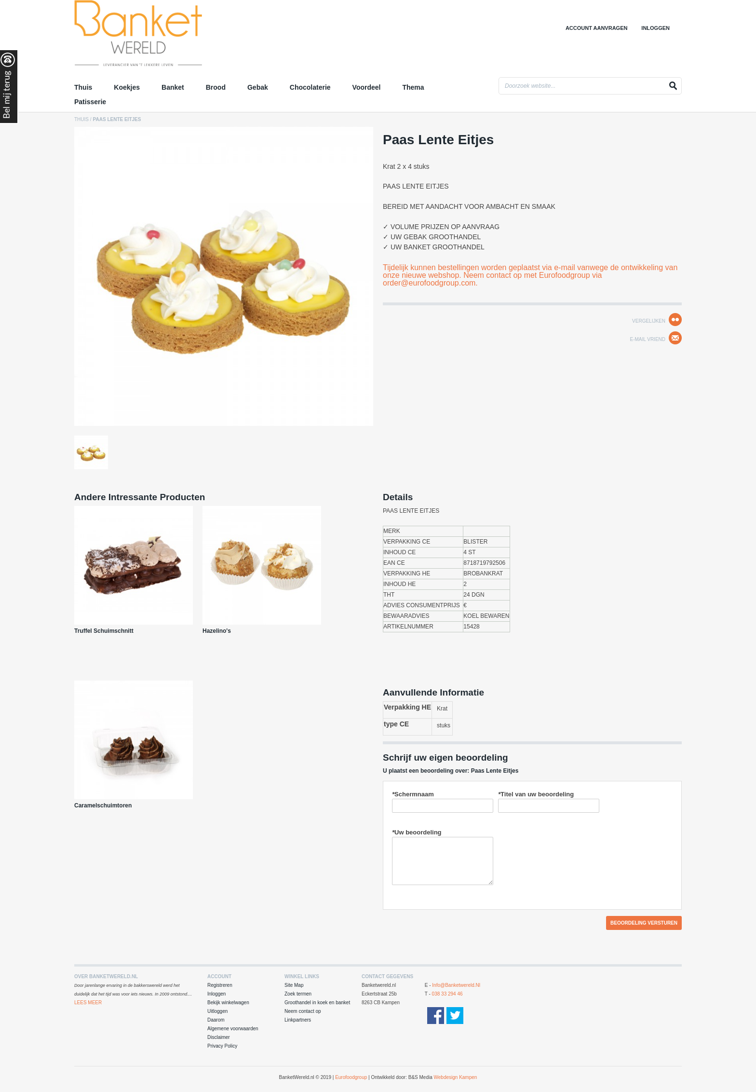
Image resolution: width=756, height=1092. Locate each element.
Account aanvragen (597, 28)
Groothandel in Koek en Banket (158, 36)
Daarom (216, 1020)
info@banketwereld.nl (456, 985)
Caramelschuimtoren (103, 805)
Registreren (219, 985)
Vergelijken (648, 321)
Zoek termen (297, 993)
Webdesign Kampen (455, 1077)
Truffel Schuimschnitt (104, 631)
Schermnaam (413, 794)
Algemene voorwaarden (232, 1028)
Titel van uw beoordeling (536, 794)
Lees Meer (88, 1002)
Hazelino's (216, 631)
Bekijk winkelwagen (228, 1002)
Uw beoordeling (417, 832)
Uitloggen (217, 1011)
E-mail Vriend (647, 339)
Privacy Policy (222, 1046)
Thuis (81, 119)
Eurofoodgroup (351, 1077)
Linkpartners (297, 1020)
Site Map (293, 985)
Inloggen (655, 28)
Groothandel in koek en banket (317, 1002)
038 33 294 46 (447, 993)
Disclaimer (218, 1037)
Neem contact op (302, 1011)
